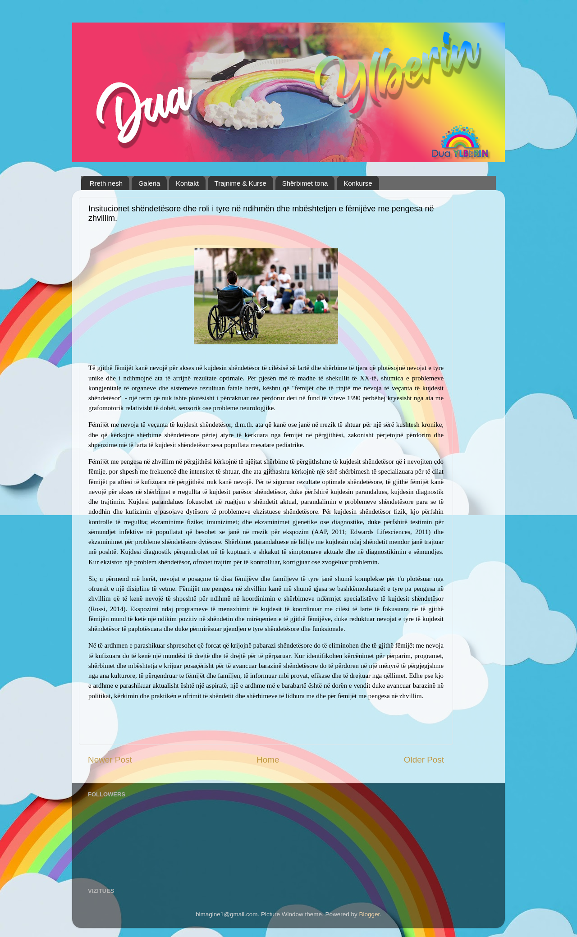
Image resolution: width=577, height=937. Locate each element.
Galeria (149, 183)
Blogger (369, 914)
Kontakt (187, 183)
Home (267, 759)
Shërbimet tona (305, 183)
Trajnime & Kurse (240, 183)
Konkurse (357, 183)
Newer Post (110, 759)
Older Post (424, 759)
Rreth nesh (106, 183)
